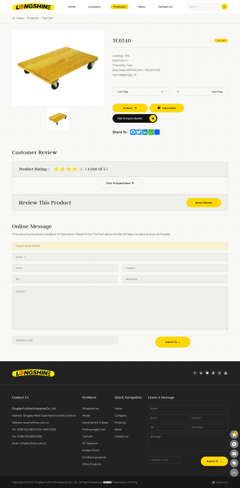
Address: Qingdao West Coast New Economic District (44, 415)
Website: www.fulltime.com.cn (30, 422)
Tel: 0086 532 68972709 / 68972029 (34, 429)
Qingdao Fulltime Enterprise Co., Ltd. (34, 408)
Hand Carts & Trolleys (95, 422)
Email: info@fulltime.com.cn (29, 443)
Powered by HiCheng (124, 482)
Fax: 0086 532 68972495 (27, 436)
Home (71, 7)
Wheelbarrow (90, 408)
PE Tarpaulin (90, 443)
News (141, 7)
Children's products (94, 457)
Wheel (86, 415)
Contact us (165, 7)
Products (119, 7)
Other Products (91, 464)
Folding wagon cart (93, 429)
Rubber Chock (91, 450)
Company (94, 7)
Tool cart (47, 18)
